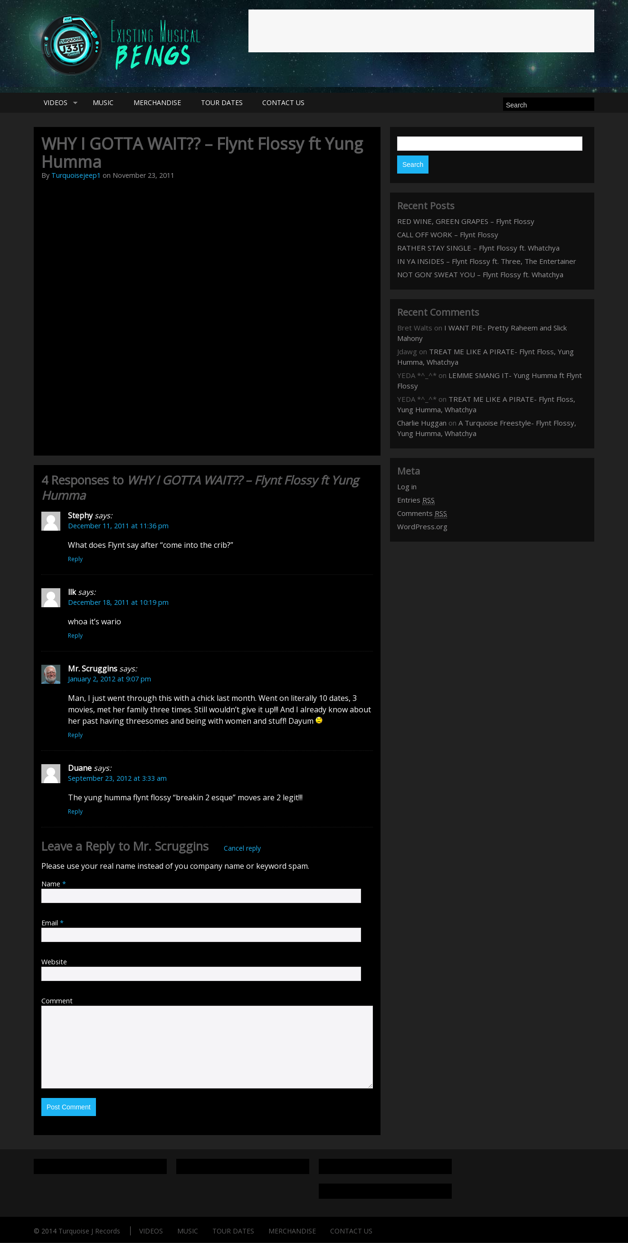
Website (54, 962)
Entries (416, 500)
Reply (75, 559)
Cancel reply (242, 848)
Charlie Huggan (422, 423)
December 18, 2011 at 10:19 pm (118, 602)
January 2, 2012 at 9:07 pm (109, 679)
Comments (422, 514)
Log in (407, 487)
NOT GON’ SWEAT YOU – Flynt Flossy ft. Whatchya (480, 275)
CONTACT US (290, 102)
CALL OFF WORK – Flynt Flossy (447, 235)
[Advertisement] (421, 31)
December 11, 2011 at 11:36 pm (118, 526)
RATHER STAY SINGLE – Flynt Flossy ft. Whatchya (478, 248)
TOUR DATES (226, 102)
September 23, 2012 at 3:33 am (117, 778)
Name (53, 884)
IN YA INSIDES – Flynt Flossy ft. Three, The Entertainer (486, 261)
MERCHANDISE (160, 102)
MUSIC (105, 102)
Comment (57, 1001)
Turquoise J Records (89, 1231)
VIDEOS (56, 103)
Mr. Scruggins (171, 846)
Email (52, 923)
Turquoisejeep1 (76, 175)
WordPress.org (422, 527)
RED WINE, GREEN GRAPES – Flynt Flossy (465, 221)
